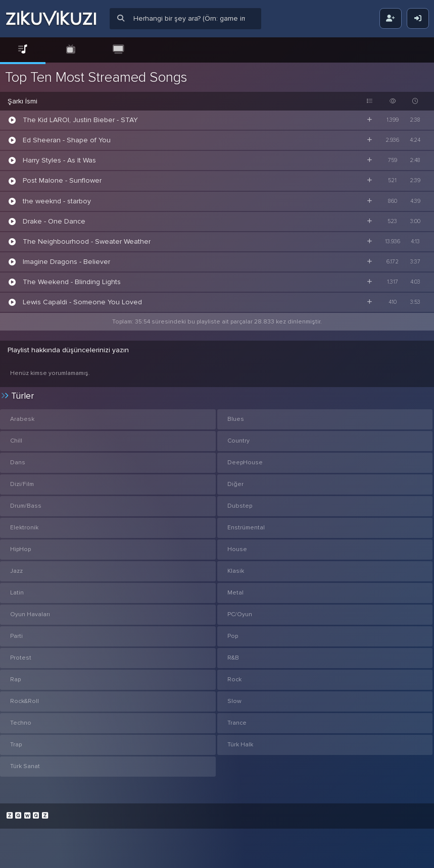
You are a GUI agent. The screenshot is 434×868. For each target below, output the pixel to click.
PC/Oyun (239, 614)
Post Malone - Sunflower (62, 180)
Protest (20, 658)
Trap (16, 744)
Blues (235, 419)
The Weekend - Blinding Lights (72, 282)
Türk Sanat (25, 766)
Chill (16, 441)
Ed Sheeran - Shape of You (67, 140)
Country (238, 441)
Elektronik (24, 527)
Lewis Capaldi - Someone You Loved (82, 302)
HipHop (20, 549)
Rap (15, 679)
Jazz (16, 571)
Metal (235, 592)
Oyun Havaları (30, 614)
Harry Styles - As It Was (59, 160)
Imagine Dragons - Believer (66, 261)
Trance (237, 723)
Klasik (235, 571)
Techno (20, 723)
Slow (234, 701)
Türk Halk (240, 744)
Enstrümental (246, 527)
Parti (16, 636)
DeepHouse (245, 462)
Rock (234, 679)
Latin (17, 592)
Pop (232, 636)
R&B (233, 658)
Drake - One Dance (54, 221)
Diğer (235, 484)
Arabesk (22, 419)
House (237, 549)
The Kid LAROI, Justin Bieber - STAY (80, 120)
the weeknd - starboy (57, 201)
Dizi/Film (22, 484)
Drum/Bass (25, 506)
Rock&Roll (24, 701)
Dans (17, 462)
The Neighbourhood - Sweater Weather (87, 241)
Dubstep (239, 506)
